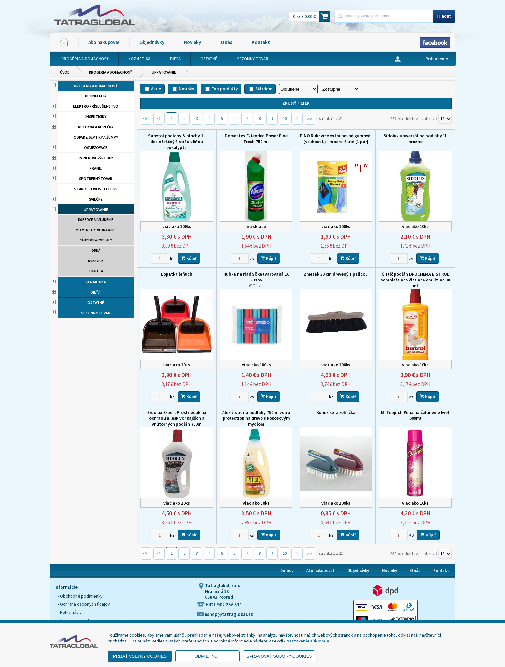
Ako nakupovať (103, 42)
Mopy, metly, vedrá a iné (96, 230)
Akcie (156, 89)
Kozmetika (96, 282)
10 (285, 118)
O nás (226, 42)
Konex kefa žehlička (336, 412)
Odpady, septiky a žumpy (96, 137)
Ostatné (95, 302)
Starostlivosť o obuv (95, 188)
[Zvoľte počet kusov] (160, 258)
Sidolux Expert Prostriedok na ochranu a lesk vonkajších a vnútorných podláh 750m (176, 418)
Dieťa (95, 292)
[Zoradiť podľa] (298, 89)
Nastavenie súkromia (307, 641)
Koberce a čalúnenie (95, 219)
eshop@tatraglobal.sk (225, 614)
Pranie (96, 168)
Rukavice (95, 261)
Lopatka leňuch (176, 274)
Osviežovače (95, 147)
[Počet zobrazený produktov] (445, 119)
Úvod (65, 72)
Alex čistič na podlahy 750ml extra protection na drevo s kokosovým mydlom (256, 418)
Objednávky (151, 42)
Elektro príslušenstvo (95, 106)
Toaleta (96, 271)
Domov (286, 570)
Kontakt (261, 42)
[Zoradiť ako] (340, 89)
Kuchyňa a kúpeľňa (96, 126)
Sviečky (95, 199)
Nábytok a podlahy (96, 240)
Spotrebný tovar (95, 178)
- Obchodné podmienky (80, 596)
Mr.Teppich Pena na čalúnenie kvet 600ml (415, 415)
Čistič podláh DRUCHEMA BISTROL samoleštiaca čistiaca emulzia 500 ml (415, 280)
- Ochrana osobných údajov (84, 604)
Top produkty (225, 89)
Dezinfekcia (96, 95)
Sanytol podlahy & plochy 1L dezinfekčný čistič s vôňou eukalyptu (176, 141)
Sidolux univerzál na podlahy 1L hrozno (415, 138)
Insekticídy (95, 116)
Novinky (192, 42)
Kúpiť (189, 258)
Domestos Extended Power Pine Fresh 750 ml (256, 138)
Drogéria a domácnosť (110, 72)
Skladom (263, 89)
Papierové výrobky (96, 157)
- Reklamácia (70, 612)
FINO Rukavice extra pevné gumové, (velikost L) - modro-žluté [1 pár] (336, 138)
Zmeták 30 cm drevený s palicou (336, 274)
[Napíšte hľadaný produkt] (384, 16)
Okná (95, 250)
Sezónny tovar (95, 312)
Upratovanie (164, 72)
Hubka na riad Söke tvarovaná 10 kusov (256, 279)
